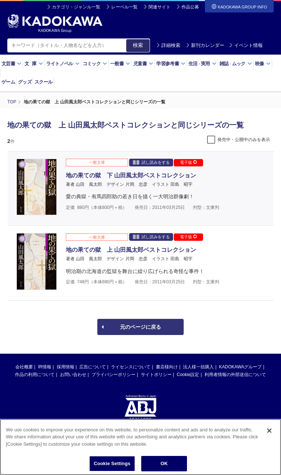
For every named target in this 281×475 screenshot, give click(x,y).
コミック (95, 63)
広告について (92, 366)
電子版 (188, 162)
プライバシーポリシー (113, 374)
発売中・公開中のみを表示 (243, 139)
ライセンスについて (130, 366)
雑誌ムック (236, 63)
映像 (263, 63)
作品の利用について (35, 374)
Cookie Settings (112, 467)
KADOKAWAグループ (240, 366)
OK (164, 467)
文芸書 (11, 63)
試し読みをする (151, 162)
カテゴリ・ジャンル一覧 (76, 7)
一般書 (120, 63)
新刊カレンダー (205, 45)
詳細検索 (168, 45)
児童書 (143, 63)
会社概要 (24, 366)
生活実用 (202, 63)
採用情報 (65, 366)
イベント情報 (246, 45)
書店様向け (167, 366)
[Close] (269, 434)
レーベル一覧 (124, 7)
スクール (43, 82)
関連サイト (160, 7)
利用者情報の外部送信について (235, 374)
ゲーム (8, 82)
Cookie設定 (188, 374)
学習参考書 (171, 63)
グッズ (24, 82)
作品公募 (190, 7)
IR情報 (44, 366)
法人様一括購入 (198, 366)
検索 (138, 45)
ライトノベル (63, 63)
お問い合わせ (73, 374)
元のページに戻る (140, 327)
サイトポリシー (156, 374)
